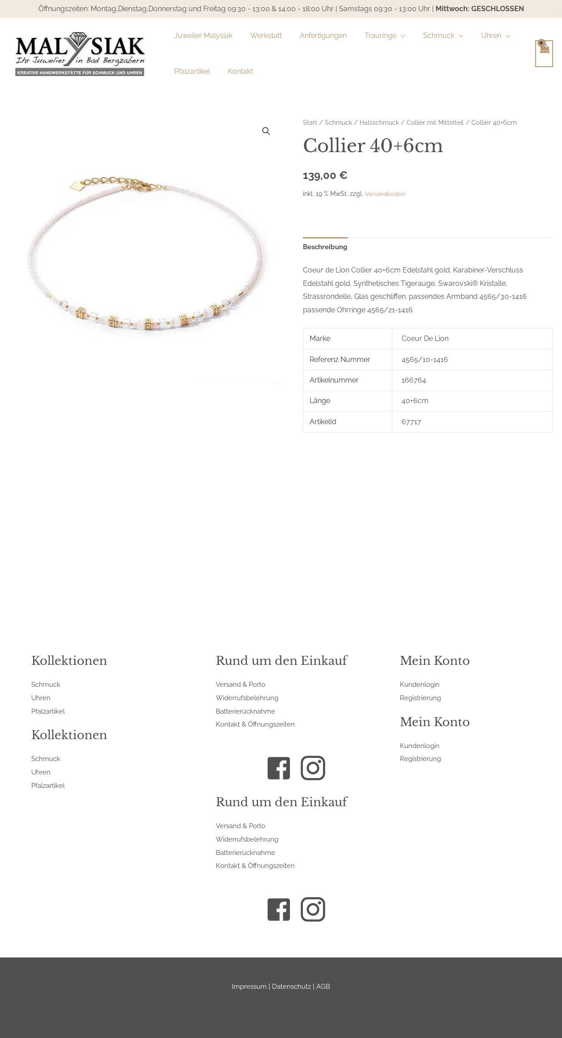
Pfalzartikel (49, 711)
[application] (388, 36)
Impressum (248, 986)
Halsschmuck (382, 122)
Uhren (41, 697)
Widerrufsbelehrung (249, 697)
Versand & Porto (243, 684)
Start (310, 122)
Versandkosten (386, 193)
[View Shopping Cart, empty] (544, 53)
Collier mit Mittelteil (440, 122)
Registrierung (422, 697)
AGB (326, 986)
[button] (266, 131)
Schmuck (339, 122)
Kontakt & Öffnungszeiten (257, 724)
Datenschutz (292, 986)
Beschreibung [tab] (327, 247)
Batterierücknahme (247, 711)
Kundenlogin (420, 684)
